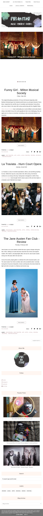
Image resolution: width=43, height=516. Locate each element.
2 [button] (19, 81)
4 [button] (22, 81)
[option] (21, 45)
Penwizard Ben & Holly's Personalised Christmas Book (22, 443)
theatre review (6, 156)
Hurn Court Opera (6, 177)
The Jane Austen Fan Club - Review (21, 240)
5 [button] (23, 81)
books (23, 490)
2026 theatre (9, 155)
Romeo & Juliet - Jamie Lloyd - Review (22, 467)
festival (29, 490)
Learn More (19, 514)
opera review (35, 230)
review (33, 155)
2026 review (9, 230)
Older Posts (36, 340)
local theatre (25, 155)
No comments (5, 151)
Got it (26, 514)
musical (18, 490)
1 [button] (17, 81)
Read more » (21, 145)
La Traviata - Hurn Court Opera (21, 164)
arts (18, 155)
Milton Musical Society (7, 109)
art (15, 155)
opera (28, 230)
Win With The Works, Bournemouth (22, 419)
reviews (38, 155)
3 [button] (20, 81)
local (30, 332)
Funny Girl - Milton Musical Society (21, 57)
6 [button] (25, 81)
